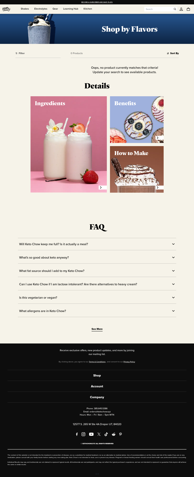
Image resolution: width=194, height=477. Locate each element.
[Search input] (158, 9)
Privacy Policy (129, 361)
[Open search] (175, 9)
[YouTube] (91, 434)
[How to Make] (159, 188)
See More (97, 329)
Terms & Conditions (97, 361)
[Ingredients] (103, 188)
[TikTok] (106, 434)
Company (97, 397)
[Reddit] (113, 434)
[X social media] (99, 434)
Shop (97, 375)
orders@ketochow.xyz (100, 411)
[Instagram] (83, 434)
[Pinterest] (120, 434)
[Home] (6, 9)
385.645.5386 (100, 408)
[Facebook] (77, 434)
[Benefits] (159, 138)
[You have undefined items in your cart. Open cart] (188, 9)
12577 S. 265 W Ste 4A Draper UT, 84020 (97, 424)
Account (97, 386)
